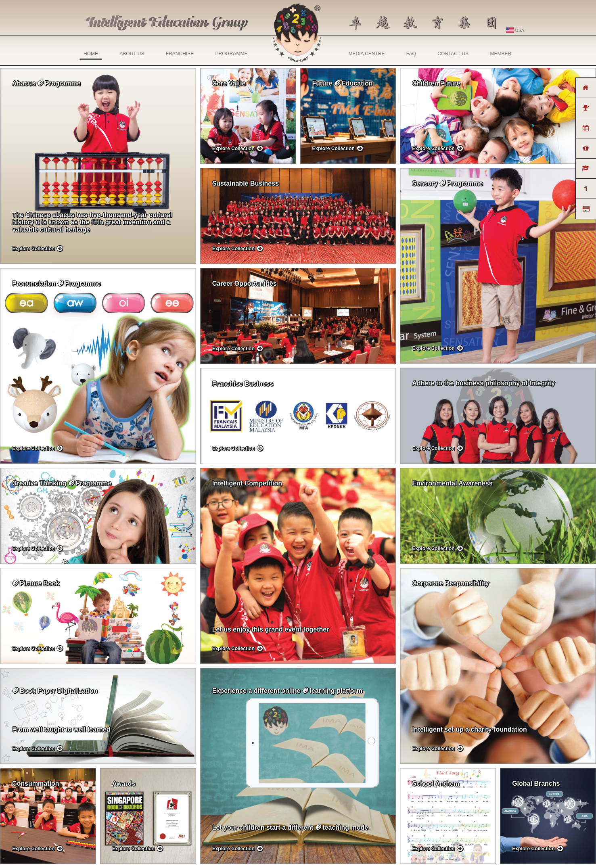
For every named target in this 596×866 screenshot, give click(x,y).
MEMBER (500, 53)
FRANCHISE (180, 53)
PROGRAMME (231, 53)
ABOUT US (131, 53)
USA (515, 30)
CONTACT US (452, 53)
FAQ (411, 53)
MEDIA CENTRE (367, 53)
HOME (90, 55)
